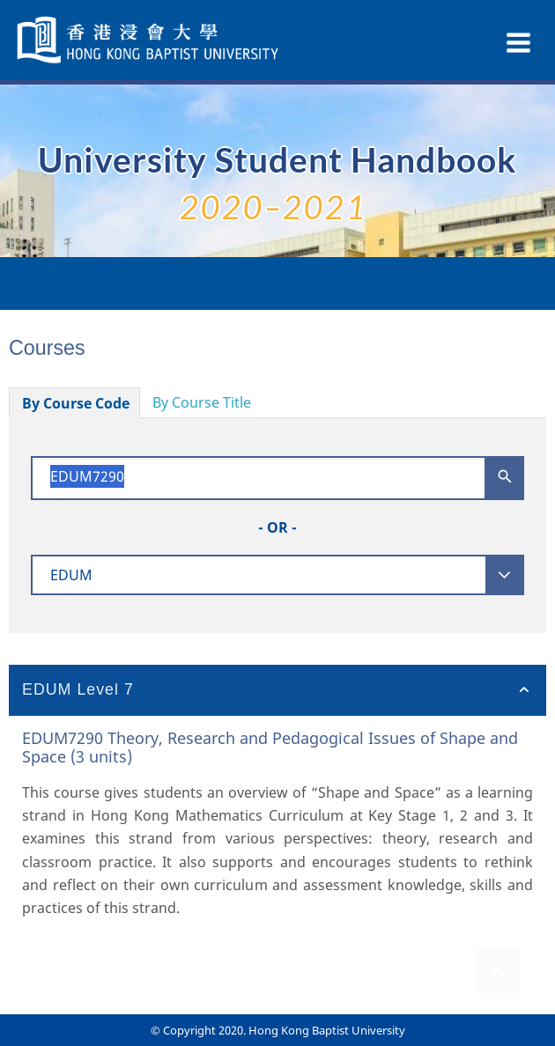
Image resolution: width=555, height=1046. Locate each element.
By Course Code (76, 403)
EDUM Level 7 (78, 689)
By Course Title (201, 402)
